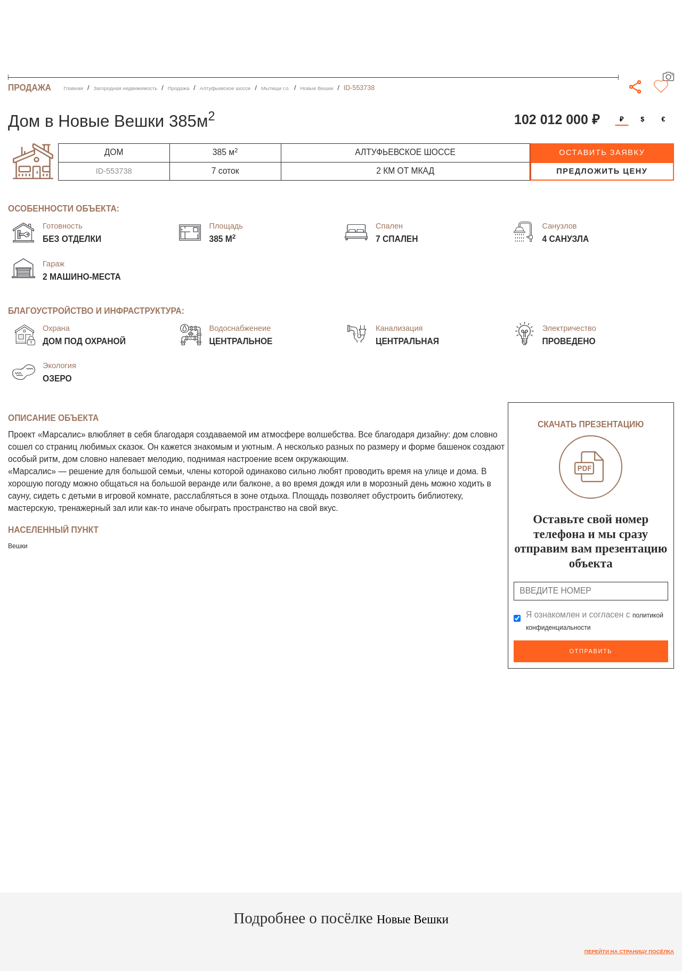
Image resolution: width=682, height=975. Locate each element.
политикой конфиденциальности (589, 626)
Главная (75, 88)
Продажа (206, 88)
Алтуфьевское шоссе (262, 88)
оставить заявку (602, 152)
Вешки (20, 545)
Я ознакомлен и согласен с (589, 621)
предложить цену (601, 171)
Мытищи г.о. (324, 88)
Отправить (591, 649)
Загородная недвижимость (140, 88)
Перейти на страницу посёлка (616, 948)
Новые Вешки (374, 88)
